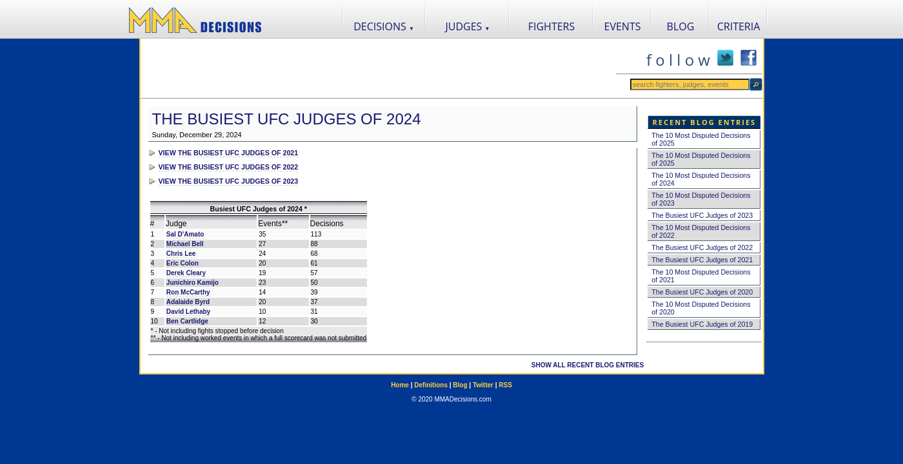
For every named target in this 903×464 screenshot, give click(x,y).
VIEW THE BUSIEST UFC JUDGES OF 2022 (229, 167)
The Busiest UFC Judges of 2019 (702, 324)
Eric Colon (182, 263)
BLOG (681, 26)
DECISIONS (383, 26)
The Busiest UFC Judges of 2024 (286, 119)
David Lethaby (188, 311)
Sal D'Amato (185, 234)
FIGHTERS (551, 26)
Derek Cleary (186, 272)
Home (400, 385)
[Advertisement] (378, 68)
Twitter (483, 385)
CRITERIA (738, 26)
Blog (460, 385)
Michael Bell (185, 243)
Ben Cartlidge (187, 321)
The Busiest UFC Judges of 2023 (702, 215)
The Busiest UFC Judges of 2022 (702, 247)
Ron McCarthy (188, 292)
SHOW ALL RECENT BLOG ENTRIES (587, 365)
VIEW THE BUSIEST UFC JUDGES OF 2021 (229, 153)
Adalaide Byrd (188, 301)
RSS (505, 385)
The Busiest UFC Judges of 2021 (702, 260)
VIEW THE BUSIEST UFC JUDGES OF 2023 (229, 181)
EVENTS (622, 26)
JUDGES (468, 26)
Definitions (431, 385)
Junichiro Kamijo (192, 282)
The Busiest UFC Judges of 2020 (702, 292)
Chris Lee (181, 253)
